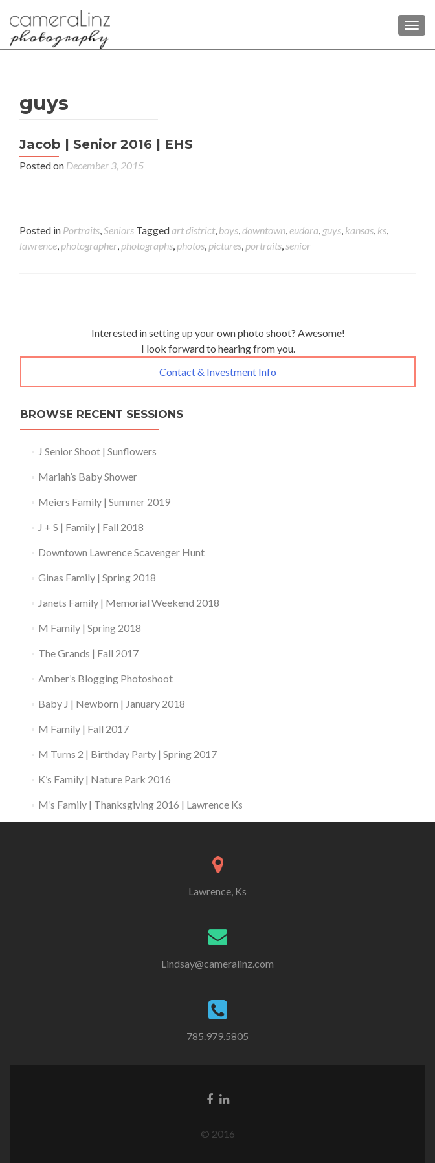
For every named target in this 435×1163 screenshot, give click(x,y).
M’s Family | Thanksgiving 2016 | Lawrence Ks (140, 804)
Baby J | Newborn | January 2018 (111, 703)
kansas (359, 230)
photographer (89, 245)
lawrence (38, 245)
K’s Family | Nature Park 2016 (104, 779)
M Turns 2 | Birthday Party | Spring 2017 (127, 754)
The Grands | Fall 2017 (88, 653)
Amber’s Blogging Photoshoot (105, 678)
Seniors (119, 230)
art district (193, 230)
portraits (263, 245)
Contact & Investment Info (217, 371)
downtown (263, 230)
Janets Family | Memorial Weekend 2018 (128, 602)
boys (228, 230)
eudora (303, 230)
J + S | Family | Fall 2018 (91, 527)
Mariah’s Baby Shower (87, 476)
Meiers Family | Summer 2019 (104, 501)
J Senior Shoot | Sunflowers (97, 451)
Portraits (81, 230)
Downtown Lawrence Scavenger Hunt (121, 552)
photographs (147, 245)
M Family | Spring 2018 (89, 628)
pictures (224, 245)
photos (191, 245)
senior (298, 245)
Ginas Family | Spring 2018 (97, 577)
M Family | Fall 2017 (83, 729)
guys (331, 230)
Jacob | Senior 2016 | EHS (106, 144)
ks (381, 230)
